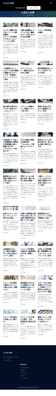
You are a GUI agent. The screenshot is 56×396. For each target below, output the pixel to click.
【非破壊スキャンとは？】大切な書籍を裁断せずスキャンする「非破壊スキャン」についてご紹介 (10, 74)
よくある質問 (23, 384)
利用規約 (22, 376)
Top (24, 15)
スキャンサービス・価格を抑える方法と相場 (27, 71)
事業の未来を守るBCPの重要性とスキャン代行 (45, 109)
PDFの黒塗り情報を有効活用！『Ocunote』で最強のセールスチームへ (27, 144)
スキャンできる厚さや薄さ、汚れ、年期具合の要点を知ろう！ (27, 326)
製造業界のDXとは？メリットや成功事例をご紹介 (45, 219)
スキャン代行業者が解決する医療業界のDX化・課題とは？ (27, 258)
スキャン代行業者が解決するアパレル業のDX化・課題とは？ (10, 292)
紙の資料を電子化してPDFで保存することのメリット (10, 109)
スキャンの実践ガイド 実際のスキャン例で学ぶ (27, 109)
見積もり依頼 (34, 8)
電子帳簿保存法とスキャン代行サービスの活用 (45, 71)
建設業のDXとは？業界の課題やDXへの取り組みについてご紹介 (10, 182)
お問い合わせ (23, 379)
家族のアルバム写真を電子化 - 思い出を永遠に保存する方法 (45, 143)
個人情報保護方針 (25, 374)
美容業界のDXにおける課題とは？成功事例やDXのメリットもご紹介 (27, 292)
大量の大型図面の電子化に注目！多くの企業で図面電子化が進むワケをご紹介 (27, 221)
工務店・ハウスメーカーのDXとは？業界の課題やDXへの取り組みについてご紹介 (45, 183)
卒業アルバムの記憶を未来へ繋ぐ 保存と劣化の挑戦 (27, 181)
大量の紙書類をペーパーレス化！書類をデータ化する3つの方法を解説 (27, 33)
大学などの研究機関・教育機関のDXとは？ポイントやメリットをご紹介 (45, 258)
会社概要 (22, 382)
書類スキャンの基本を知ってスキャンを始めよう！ (45, 325)
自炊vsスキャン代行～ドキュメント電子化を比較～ (10, 219)
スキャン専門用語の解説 (45, 31)
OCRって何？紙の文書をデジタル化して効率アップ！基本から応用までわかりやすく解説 (45, 293)
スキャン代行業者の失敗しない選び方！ (10, 325)
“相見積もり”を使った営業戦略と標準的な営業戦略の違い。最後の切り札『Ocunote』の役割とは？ (10, 147)
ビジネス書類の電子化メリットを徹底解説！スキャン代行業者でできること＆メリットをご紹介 (10, 35)
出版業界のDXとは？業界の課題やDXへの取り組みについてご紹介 (10, 258)
